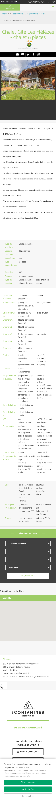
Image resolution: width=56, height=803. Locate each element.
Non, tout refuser (28, 789)
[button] (53, 2)
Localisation (33, 56)
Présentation (22, 56)
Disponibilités (38, 56)
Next (51, 90)
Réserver (28, 7)
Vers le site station (9, 2)
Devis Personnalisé (28, 728)
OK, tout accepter (28, 782)
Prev (3, 90)
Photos (17, 56)
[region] (28, 621)
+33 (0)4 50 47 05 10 (36, 1)
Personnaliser (28, 796)
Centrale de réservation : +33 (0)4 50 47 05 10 (28, 743)
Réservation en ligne (28, 56)
